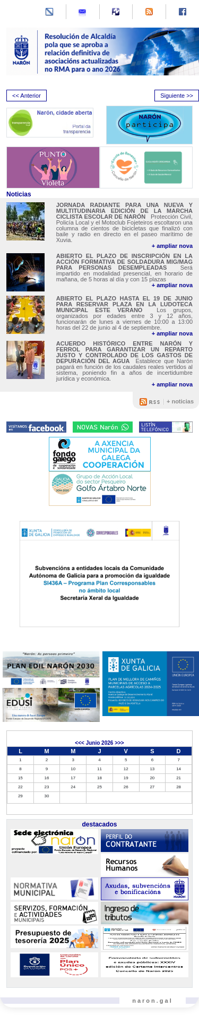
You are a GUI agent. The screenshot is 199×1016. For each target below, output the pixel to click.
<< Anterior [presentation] (26, 95)
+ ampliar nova (172, 246)
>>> (119, 743)
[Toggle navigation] (15, 12)
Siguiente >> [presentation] (176, 95)
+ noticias (180, 401)
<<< (79, 743)
